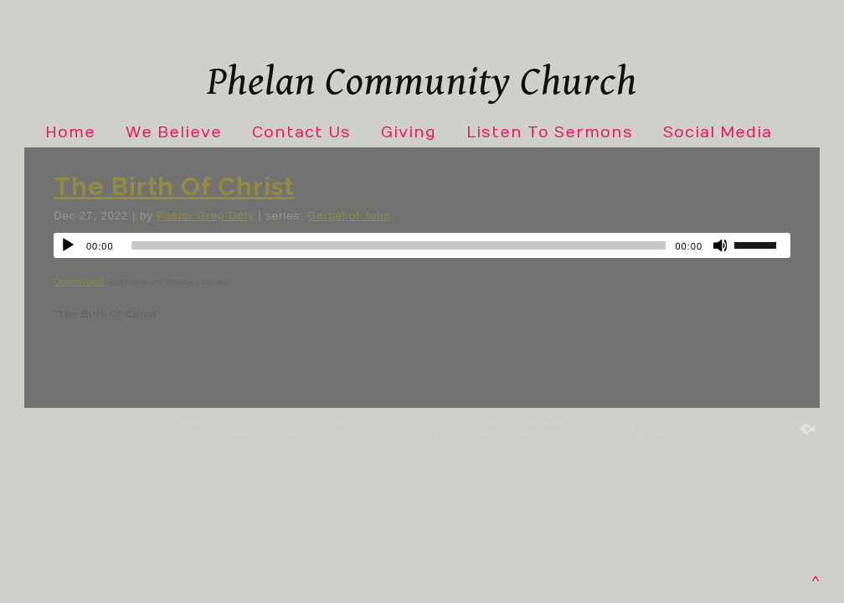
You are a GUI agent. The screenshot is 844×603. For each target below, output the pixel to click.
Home (70, 133)
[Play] (67, 245)
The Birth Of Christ (174, 186)
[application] (422, 245)
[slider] (398, 245)
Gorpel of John (348, 215)
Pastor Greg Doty (205, 215)
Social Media (717, 133)
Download (79, 281)
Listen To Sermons (549, 133)
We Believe (174, 133)
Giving (408, 133)
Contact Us (301, 133)
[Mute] (721, 245)
